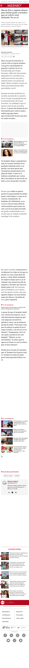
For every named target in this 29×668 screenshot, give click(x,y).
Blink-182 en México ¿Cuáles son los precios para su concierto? (20, 431)
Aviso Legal (19, 618)
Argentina (25, 1)
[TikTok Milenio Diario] (14, 640)
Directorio (19, 611)
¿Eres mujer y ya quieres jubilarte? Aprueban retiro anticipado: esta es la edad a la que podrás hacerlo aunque (18, 593)
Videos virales (8, 475)
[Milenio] (14, 6)
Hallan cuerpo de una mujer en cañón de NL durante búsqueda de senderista (13, 308)
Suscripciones (6, 618)
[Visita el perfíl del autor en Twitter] (16, 492)
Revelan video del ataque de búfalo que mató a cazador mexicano (21, 439)
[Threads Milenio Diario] (24, 635)
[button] (1, 6)
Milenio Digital (6, 52)
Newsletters (6, 611)
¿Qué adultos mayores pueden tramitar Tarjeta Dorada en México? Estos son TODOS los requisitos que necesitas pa (18, 584)
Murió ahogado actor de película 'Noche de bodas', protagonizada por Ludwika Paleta (20, 144)
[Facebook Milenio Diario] (5, 635)
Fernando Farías (18, 1)
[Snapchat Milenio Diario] (20, 640)
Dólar (9, 1)
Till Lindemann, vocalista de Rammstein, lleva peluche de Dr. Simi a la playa (21, 423)
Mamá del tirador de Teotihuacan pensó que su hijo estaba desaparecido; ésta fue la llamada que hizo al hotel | (19, 555)
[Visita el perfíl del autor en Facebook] (9, 492)
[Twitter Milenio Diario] (11, 635)
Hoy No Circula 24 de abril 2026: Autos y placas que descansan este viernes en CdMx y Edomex (18, 573)
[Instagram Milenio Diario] (17, 635)
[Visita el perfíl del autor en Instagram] (12, 492)
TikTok (17, 475)
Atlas (12, 1)
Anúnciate (5, 621)
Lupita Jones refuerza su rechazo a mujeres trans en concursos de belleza (20, 151)
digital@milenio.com (12, 483)
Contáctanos (6, 615)
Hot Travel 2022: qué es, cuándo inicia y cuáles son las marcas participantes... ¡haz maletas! (20, 449)
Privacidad (19, 615)
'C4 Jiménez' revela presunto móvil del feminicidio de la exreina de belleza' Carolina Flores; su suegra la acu (17, 565)
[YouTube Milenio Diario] (8, 640)
